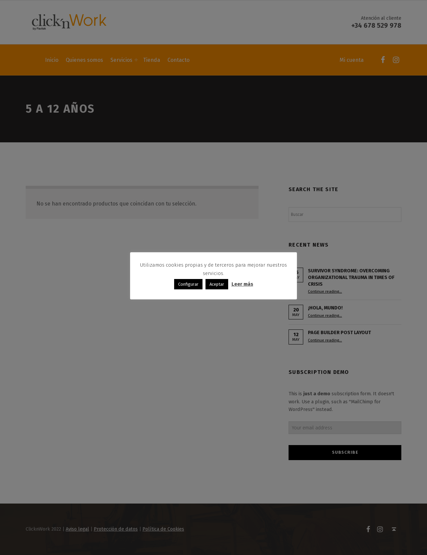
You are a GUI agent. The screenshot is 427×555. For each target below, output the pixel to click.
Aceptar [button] (216, 284)
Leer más (242, 284)
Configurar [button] (188, 284)
